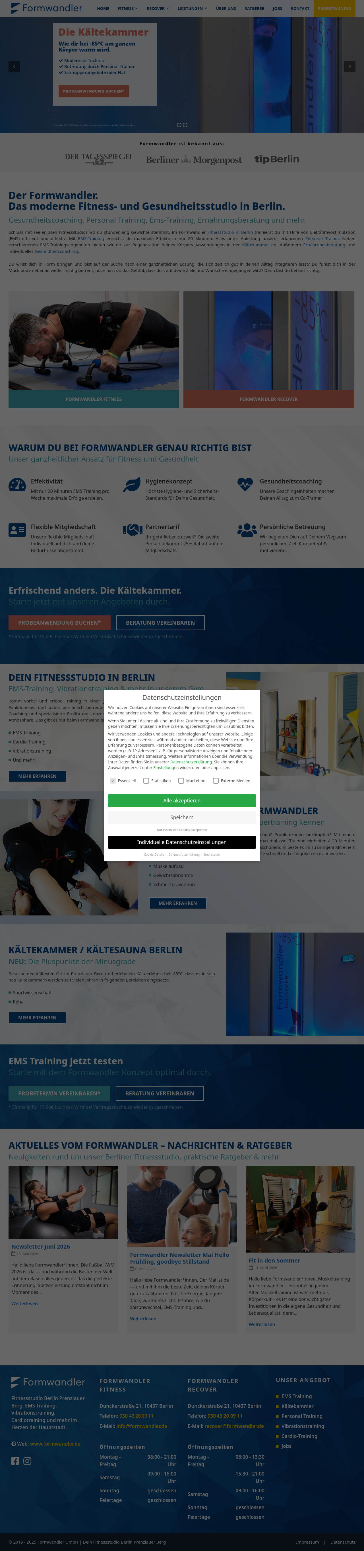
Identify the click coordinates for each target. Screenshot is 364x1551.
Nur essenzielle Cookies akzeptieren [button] (182, 830)
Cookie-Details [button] (154, 855)
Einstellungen (166, 767)
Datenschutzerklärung (191, 762)
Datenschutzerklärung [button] (184, 855)
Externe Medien (231, 780)
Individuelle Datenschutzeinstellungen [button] (182, 842)
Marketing (192, 780)
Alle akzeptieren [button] (182, 800)
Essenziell (123, 780)
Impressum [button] (212, 855)
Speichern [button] (182, 817)
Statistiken (157, 780)
